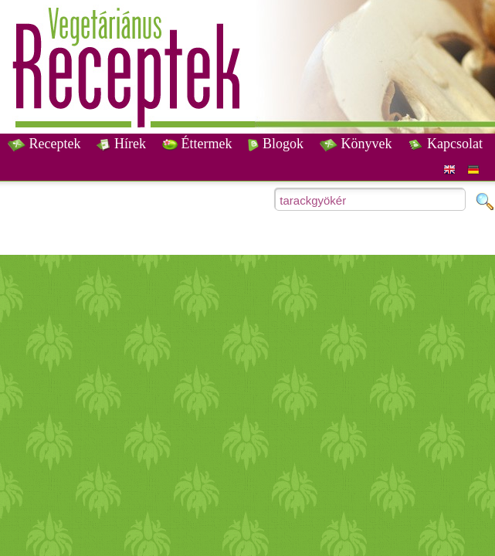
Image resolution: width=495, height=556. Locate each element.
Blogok (275, 143)
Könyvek (356, 143)
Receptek (44, 143)
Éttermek (197, 143)
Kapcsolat (445, 143)
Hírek (121, 143)
